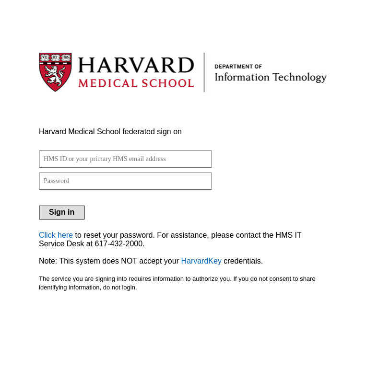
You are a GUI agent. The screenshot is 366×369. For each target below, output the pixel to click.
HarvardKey (201, 261)
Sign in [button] (61, 212)
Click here (56, 235)
